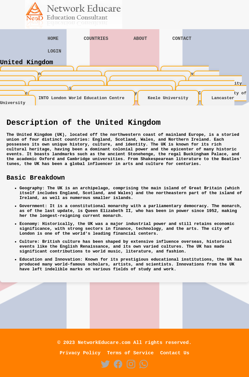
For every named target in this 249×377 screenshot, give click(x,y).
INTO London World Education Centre (81, 107)
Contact (181, 39)
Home (53, 39)
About (140, 39)
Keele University (168, 107)
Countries (96, 39)
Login (54, 53)
